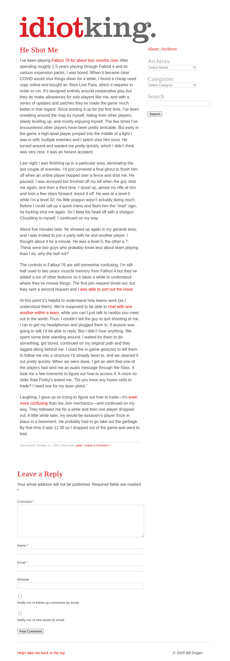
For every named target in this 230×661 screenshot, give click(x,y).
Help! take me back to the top (41, 653)
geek (79, 445)
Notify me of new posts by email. (41, 620)
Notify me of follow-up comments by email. (48, 603)
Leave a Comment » (97, 445)
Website (23, 579)
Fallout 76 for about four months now (85, 60)
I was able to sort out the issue (105, 289)
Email (22, 562)
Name (22, 545)
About (153, 49)
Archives (169, 49)
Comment (25, 502)
